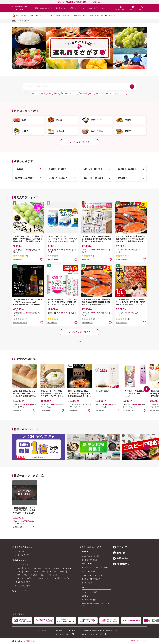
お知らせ (119, 553)
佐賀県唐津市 (72, 410)
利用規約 (72, 630)
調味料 (62, 571)
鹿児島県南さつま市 (20, 323)
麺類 (43, 571)
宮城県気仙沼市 (121, 259)
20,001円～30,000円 (127, 169)
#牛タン (91, 93)
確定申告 (85, 596)
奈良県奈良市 (18, 410)
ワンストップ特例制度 (89, 592)
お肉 (18, 568)
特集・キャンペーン (77, 8)
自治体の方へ (121, 564)
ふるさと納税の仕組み (89, 560)
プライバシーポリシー (63, 634)
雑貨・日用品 (22, 575)
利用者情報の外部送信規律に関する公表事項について (101, 630)
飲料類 (27, 571)
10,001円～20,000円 (93, 169)
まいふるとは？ (87, 564)
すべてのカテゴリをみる (79, 142)
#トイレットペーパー (69, 93)
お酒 (18, 571)
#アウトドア (122, 93)
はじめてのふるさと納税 (90, 556)
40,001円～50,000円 (58, 178)
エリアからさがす (21, 551)
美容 (42, 575)
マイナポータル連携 (89, 600)
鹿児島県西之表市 (129, 410)
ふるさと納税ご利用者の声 (91, 579)
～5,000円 (19, 169)
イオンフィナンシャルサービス (92, 634)
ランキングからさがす (22, 582)
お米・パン (37, 568)
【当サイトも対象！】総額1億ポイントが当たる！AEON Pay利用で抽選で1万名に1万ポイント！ (81, 15)
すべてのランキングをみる (79, 332)
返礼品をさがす (61, 8)
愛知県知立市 (100, 410)
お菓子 (35, 571)
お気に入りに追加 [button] (41, 259)
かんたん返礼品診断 (89, 571)
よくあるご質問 (87, 583)
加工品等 (53, 571)
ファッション (53, 575)
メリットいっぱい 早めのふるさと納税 (95, 567)
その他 (66, 578)
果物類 (47, 568)
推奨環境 (59, 630)
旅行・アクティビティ (25, 578)
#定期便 (83, 93)
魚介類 (27, 568)
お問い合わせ (121, 558)
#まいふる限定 (38, 93)
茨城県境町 (85, 259)
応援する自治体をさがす (43, 8)
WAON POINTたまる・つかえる (93, 575)
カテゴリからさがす (21, 564)
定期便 (57, 578)
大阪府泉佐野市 (121, 323)
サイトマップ (43, 630)
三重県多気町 (45, 410)
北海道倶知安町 (18, 527)
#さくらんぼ (110, 93)
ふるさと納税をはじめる (96, 8)
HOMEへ (80, 342)
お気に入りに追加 (35, 410)
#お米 (57, 93)
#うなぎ (100, 93)
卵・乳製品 (67, 568)
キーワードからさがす (22, 555)
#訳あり (49, 93)
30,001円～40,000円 (24, 178)
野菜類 (56, 568)
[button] (147, 389)
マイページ (120, 547)
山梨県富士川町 (18, 259)
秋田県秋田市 (52, 323)
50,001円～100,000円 (93, 178)
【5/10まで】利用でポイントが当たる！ (78, 2)
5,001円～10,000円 (57, 169)
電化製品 (34, 575)
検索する (132, 86)
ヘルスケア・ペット (44, 578)
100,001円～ (123, 178)
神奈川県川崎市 (52, 259)
